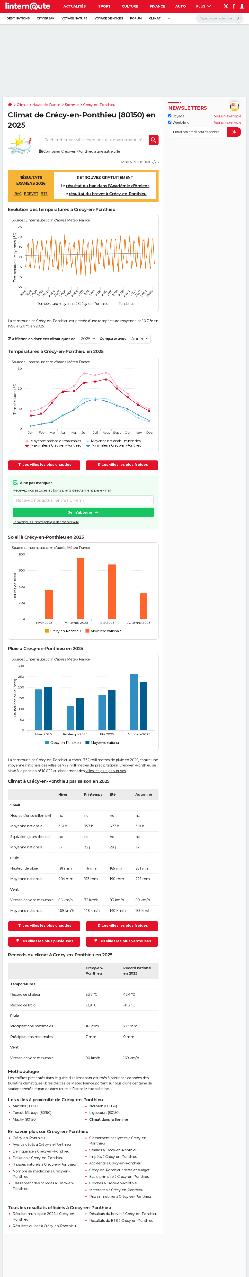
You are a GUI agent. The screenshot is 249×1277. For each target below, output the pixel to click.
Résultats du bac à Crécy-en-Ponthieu (44, 1226)
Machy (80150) (24, 1119)
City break (45, 18)
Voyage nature (74, 18)
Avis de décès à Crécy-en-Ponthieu (42, 1144)
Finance (157, 6)
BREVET (31, 194)
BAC (18, 194)
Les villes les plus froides (122, 464)
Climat (155, 18)
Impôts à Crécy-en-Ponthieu (113, 1156)
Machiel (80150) (25, 1106)
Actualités (74, 6)
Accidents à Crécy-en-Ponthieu (115, 1163)
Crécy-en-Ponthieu (99, 105)
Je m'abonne (80, 513)
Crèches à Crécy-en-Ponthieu (114, 1183)
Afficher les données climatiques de (42, 339)
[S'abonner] (204, 132)
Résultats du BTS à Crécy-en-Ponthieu (121, 1220)
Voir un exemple (227, 116)
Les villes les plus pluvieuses (44, 941)
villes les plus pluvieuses (106, 771)
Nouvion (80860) (103, 1106)
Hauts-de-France (46, 105)
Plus (203, 6)
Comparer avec (113, 338)
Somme (72, 105)
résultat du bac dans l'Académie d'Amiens (107, 186)
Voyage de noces (109, 18)
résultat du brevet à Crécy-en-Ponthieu (108, 194)
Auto (180, 6)
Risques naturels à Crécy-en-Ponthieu (44, 1164)
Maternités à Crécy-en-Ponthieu (116, 1190)
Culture (130, 6)
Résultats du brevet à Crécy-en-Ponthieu (123, 1214)
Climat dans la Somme (108, 1119)
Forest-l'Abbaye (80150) (32, 1112)
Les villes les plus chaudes (44, 464)
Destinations (18, 18)
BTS (44, 194)
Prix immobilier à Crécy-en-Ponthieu (120, 1196)
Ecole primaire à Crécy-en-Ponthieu (119, 1176)
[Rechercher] (220, 18)
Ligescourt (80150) (104, 1112)
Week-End (178, 122)
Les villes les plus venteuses (122, 941)
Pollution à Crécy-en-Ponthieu (38, 1158)
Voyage (176, 116)
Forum (136, 18)
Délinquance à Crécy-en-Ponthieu (41, 1151)
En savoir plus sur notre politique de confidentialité (46, 522)
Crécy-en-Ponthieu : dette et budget (119, 1170)
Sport (104, 6)
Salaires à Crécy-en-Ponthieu (113, 1150)
